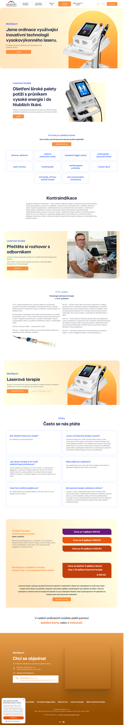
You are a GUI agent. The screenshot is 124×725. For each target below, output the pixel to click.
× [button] (23, 699)
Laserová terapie (77, 702)
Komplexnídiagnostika (38, 4)
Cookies (61, 715)
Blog (98, 4)
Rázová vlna (63, 702)
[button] (13, 721)
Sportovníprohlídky (25, 4)
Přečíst (17, 268)
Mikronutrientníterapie (77, 4)
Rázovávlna (51, 4)
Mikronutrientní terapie (95, 702)
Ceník (103, 4)
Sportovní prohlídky (26, 702)
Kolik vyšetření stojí (42, 391)
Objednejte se (62, 144)
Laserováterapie (65, 4)
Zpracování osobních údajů (71, 715)
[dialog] (13, 710)
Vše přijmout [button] (13, 718)
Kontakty (112, 4)
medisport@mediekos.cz (25, 673)
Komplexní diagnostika (46, 702)
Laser (18, 52)
